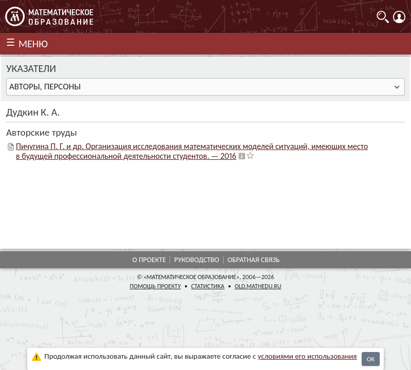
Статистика (208, 286)
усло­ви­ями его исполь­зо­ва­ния (307, 356)
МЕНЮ (33, 44)
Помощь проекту (155, 286)
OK (371, 359)
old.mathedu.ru (258, 286)
